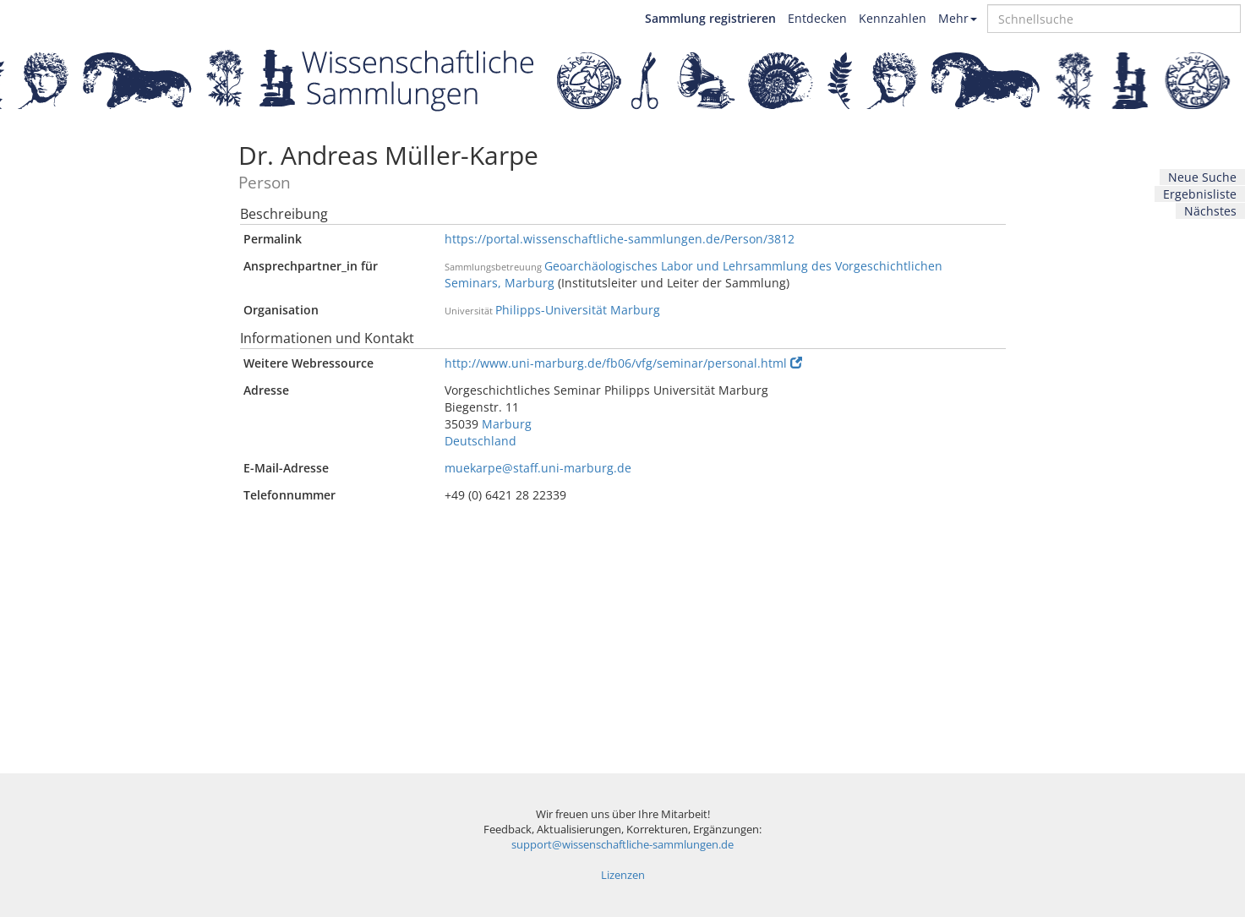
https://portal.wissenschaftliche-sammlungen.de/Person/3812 (620, 239)
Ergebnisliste (1200, 194)
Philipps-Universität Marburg (577, 310)
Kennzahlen (892, 18)
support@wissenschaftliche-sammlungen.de (622, 845)
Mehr (957, 18)
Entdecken (817, 18)
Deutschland (480, 441)
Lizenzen (623, 875)
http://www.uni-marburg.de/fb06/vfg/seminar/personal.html (623, 363)
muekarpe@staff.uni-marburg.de (538, 468)
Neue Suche (1202, 177)
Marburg (507, 424)
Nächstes (1210, 211)
